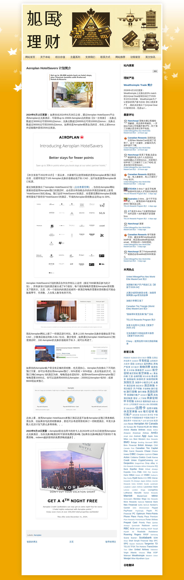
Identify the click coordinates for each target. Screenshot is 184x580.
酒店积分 (140, 386)
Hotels (137, 475)
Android (137, 436)
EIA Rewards (129, 466)
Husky (129, 478)
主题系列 (75, 57)
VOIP (155, 552)
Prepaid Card (130, 522)
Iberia (140, 478)
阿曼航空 (127, 358)
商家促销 (152, 398)
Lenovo (126, 490)
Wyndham (140, 558)
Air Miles (153, 427)
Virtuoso (142, 553)
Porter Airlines (152, 519)
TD (156, 543)
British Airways (145, 445)
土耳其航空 (134, 404)
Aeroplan (37, 535)
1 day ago (141, 184)
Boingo (134, 442)
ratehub (155, 526)
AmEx (154, 432)
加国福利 (131, 379)
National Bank (151, 502)
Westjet (127, 558)
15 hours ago (143, 169)
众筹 (144, 421)
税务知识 (147, 401)
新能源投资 (130, 408)
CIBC (133, 454)
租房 (156, 421)
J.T (129, 211)
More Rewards (130, 502)
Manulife (137, 493)
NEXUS (146, 505)
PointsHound (140, 520)
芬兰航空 (135, 367)
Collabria (134, 457)
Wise (133, 558)
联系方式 (105, 57)
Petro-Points (152, 513)
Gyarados (133, 199)
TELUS (127, 547)
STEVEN (132, 189)
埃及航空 (134, 358)
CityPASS (148, 454)
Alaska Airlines (138, 430)
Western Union (152, 556)
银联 (140, 412)
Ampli (126, 436)
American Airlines (141, 433)
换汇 (151, 373)
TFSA (132, 547)
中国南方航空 (149, 418)
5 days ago (142, 246)
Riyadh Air (129, 532)
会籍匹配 (138, 376)
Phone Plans (130, 516)
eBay (153, 463)
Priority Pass (145, 522)
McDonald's (128, 499)
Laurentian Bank (151, 487)
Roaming (128, 534)
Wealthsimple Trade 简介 (138, 85)
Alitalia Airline (152, 430)
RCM (132, 529)
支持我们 (90, 57)
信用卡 (140, 408)
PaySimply (140, 511)
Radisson (146, 525)
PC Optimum (138, 513)
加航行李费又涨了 (134, 301)
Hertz (126, 475)
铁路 (154, 401)
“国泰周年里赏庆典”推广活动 (139, 314)
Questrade (136, 526)
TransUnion (152, 546)
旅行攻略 (131, 391)
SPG (126, 543)
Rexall (155, 529)
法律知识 (139, 364)
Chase (147, 451)
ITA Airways (135, 481)
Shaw (126, 541)
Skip (151, 541)
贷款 (132, 364)
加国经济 (141, 379)
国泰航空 (139, 370)
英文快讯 (150, 57)
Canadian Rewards (137, 138)
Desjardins (129, 463)
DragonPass (139, 463)
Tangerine (149, 543)
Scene (126, 538)
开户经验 (137, 388)
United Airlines (141, 549)
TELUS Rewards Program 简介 (135, 194)
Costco (142, 457)
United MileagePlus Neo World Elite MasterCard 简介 (140, 278)
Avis (130, 439)
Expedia (127, 472)
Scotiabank (145, 537)
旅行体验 (142, 392)
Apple (150, 436)
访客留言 (135, 57)
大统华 (127, 364)
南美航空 (143, 395)
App (144, 435)
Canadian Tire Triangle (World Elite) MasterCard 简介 (140, 307)
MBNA (155, 496)
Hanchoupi (133, 121)
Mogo (144, 499)
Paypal (155, 508)
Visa (149, 552)
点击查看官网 (82, 187)
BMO (126, 442)
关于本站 (45, 57)
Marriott (128, 495)
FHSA (134, 472)
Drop (147, 463)
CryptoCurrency (145, 460)
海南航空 (148, 370)
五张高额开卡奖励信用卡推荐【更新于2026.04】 (140, 334)
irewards (127, 481)
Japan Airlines (146, 481)
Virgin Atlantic (130, 552)
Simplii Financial (141, 541)
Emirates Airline (140, 466)
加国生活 (129, 382)
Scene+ (134, 538)
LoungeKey (153, 490)
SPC (156, 541)
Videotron (154, 550)
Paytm (149, 511)
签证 (135, 398)
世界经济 (138, 401)
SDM (155, 538)
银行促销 (148, 411)
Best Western (140, 439)
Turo (125, 550)
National (141, 502)
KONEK (140, 484)
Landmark (154, 484)
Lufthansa (128, 493)
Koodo (146, 484)
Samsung (154, 535)
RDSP (137, 529)
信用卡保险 (152, 408)
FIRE (145, 472)
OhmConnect (144, 508)
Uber (131, 549)
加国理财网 (152, 379)
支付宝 (150, 415)
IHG (149, 478)
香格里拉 (142, 404)
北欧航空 (135, 361)
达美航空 (154, 361)
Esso (141, 469)
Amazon (127, 433)
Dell (156, 460)
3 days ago (152, 194)
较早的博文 (110, 542)
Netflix (140, 505)
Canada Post (129, 448)
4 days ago (152, 206)
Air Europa (128, 427)
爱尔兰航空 (142, 358)
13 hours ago (143, 133)
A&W (126, 424)
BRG (156, 442)
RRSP (146, 534)
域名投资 (143, 415)
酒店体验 (149, 385)
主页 (71, 542)
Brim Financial (130, 445)
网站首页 (30, 57)
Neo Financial (130, 505)
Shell (131, 541)
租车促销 (150, 421)
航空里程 (134, 373)
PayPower (128, 511)
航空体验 (144, 373)
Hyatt (134, 478)
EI (157, 463)
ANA (131, 436)
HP (142, 475)
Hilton (131, 475)
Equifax (133, 469)
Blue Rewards (152, 439)
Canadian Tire (143, 448)
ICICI (145, 478)
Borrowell (148, 442)
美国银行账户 (133, 395)
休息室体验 (131, 411)
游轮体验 (135, 415)
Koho (134, 484)
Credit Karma (152, 457)
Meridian (137, 499)
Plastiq (140, 516)
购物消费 (145, 366)
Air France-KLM (141, 427)
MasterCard (142, 496)
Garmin (155, 472)
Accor (130, 424)
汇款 (131, 376)
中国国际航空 (137, 418)
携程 (148, 404)
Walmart (127, 555)
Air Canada (151, 423)
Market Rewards (151, 493)
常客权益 (144, 360)
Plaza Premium (151, 516)
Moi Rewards (152, 499)
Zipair (147, 558)
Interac (155, 478)
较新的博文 (32, 542)
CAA (156, 445)
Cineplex (140, 454)
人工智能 (142, 398)
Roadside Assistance (147, 532)
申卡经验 (129, 401)
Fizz (149, 472)
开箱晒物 (147, 389)
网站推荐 (120, 57)
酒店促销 (130, 385)
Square (132, 544)
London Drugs (138, 490)
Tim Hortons (141, 547)
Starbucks (139, 544)
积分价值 (60, 57)
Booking (141, 442)
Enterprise (150, 466)
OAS (134, 508)
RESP (150, 529)
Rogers (137, 534)
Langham (127, 487)
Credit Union (130, 460)
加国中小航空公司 (144, 382)
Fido (139, 472)
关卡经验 (131, 370)
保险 (149, 357)
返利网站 (148, 364)
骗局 (150, 394)
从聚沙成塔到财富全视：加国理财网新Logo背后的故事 (141, 294)
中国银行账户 (137, 421)
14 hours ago (143, 150)
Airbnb (126, 430)
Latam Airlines (137, 487)
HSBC (147, 475)
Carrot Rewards (136, 451)
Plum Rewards (129, 520)
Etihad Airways (151, 469)
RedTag (144, 529)
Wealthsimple (138, 555)
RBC (126, 528)
